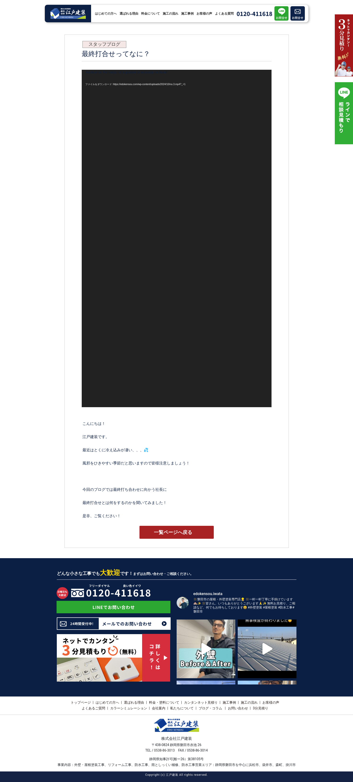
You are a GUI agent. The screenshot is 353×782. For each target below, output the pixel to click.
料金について (150, 13)
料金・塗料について (164, 702)
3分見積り (260, 708)
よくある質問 (224, 13)
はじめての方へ (106, 13)
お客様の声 (204, 13)
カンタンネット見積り (201, 702)
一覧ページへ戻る (173, 532)
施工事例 (187, 13)
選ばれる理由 (129, 13)
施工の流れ (170, 13)
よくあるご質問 (93, 708)
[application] (177, 238)
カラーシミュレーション (128, 708)
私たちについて (182, 708)
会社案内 (158, 708)
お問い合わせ (238, 708)
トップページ (81, 702)
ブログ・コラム (211, 708)
